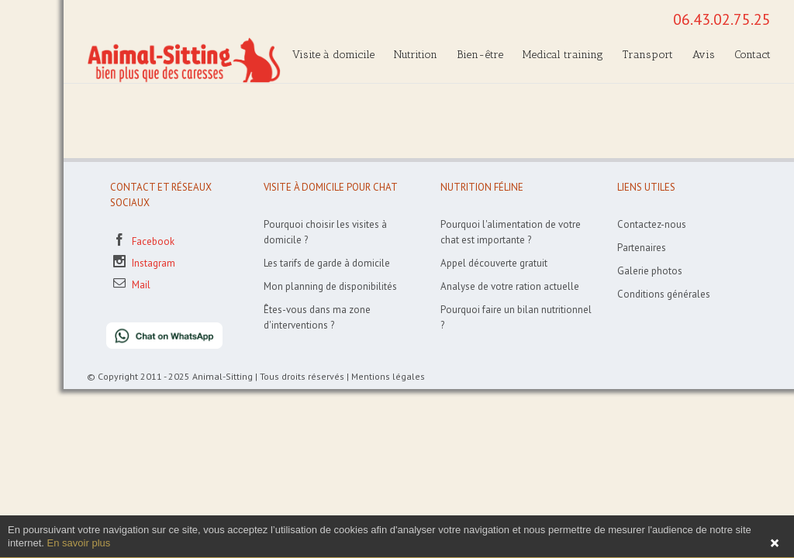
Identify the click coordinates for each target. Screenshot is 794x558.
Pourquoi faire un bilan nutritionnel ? (516, 317)
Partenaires (641, 247)
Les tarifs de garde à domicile (327, 263)
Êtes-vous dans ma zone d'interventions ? (317, 317)
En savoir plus (79, 543)
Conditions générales (663, 294)
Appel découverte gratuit (493, 263)
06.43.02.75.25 (722, 19)
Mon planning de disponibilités (330, 286)
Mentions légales (388, 376)
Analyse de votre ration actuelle (509, 286)
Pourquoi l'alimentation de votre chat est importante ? (510, 232)
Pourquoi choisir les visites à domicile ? (325, 232)
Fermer (774, 543)
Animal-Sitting (222, 376)
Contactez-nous (651, 224)
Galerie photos (649, 270)
